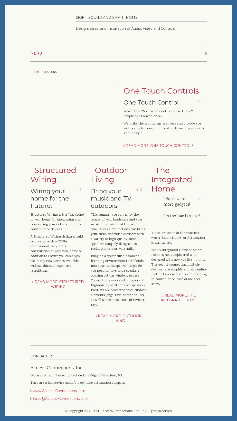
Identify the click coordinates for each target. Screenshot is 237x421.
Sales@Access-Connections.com (60, 398)
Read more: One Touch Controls (158, 146)
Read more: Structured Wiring (58, 284)
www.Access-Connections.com (59, 391)
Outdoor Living (109, 175)
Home (36, 72)
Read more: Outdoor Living (118, 318)
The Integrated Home (171, 179)
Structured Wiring (53, 175)
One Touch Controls (161, 91)
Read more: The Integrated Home (179, 297)
